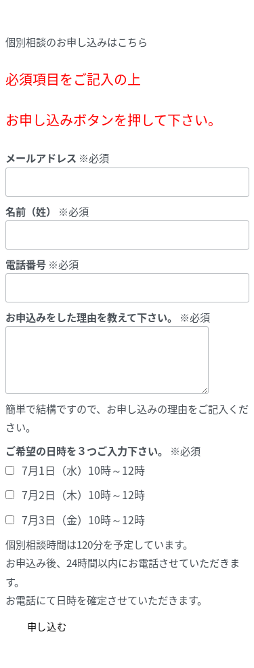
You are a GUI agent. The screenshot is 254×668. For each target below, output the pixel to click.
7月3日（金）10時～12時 (83, 519)
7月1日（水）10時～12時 (83, 470)
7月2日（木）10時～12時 (83, 494)
